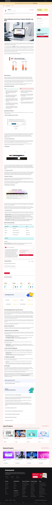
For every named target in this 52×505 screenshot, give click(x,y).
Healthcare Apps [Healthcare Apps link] (32, 484)
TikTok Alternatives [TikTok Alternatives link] (33, 495)
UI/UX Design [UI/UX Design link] (23, 491)
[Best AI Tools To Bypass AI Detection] (19, 384)
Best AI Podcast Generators (19, 459)
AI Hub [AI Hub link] (6, 492)
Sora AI (21, 283)
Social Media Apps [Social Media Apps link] (33, 487)
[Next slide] (33, 284)
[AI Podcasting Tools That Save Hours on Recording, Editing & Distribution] (20, 455)
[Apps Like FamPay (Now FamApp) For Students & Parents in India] (43, 433)
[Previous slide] (4, 284)
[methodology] (35, 3)
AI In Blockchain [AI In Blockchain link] (41, 487)
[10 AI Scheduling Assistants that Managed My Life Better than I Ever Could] (43, 455)
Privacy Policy (6, 500)
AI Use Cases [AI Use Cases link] (40, 495)
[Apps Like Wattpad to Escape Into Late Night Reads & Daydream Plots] (31, 433)
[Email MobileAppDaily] (17, 476)
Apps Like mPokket (17, 438)
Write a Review (31, 9)
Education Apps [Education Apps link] (32, 488)
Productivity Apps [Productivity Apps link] (32, 491)
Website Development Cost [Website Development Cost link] (42, 491)
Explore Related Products (45, 448)
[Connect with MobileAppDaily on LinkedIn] (12, 476)
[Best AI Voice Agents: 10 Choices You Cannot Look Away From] (31, 455)
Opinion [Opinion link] (6, 491)
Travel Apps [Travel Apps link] (32, 492)
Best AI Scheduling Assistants (43, 459)
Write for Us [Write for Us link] (15, 496)
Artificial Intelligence (6, 463)
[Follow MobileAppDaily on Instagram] (6, 476)
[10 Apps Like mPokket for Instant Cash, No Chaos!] (20, 433)
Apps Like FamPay (41, 438)
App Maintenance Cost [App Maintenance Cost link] (41, 492)
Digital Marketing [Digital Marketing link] (24, 488)
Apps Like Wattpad (29, 438)
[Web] (4, 287)
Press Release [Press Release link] (6, 484)
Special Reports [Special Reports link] (6, 488)
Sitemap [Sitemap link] (14, 487)
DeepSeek (14, 283)
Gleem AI (29, 283)
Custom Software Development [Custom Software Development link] (25, 484)
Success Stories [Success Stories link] (7, 487)
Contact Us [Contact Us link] (15, 484)
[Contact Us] (46, 1)
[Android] (13, 287)
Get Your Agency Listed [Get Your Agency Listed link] (16, 492)
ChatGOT (5, 283)
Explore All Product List (45, 426)
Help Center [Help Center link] (15, 488)
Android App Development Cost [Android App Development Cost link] (42, 484)
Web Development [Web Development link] (24, 487)
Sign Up (32, 261)
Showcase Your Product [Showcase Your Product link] (16, 495)
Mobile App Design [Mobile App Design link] (24, 492)
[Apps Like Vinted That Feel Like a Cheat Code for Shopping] (8, 433)
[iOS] (15, 287)
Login (29, 261)
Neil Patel (14, 46)
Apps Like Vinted (6, 438)
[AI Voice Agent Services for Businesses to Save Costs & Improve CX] (8, 455)
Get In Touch (42, 36)
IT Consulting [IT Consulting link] (23, 495)
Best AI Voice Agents (30, 459)
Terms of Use (10, 500)
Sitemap (14, 500)
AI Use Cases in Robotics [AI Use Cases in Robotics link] (41, 488)
